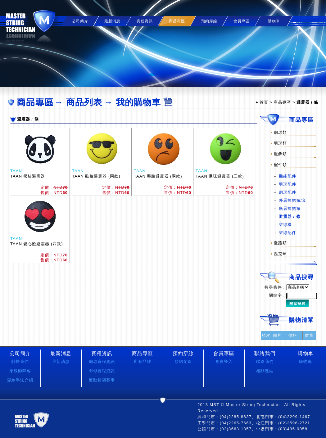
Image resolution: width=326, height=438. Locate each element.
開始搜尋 (297, 303)
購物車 (274, 21)
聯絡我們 (265, 361)
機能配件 (287, 176)
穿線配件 (287, 232)
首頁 (264, 102)
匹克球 (280, 253)
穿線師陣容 (20, 370)
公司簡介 (80, 21)
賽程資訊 (145, 21)
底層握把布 (290, 208)
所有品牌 (142, 361)
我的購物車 (138, 102)
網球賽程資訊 (102, 361)
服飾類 (280, 153)
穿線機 (285, 224)
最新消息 (112, 21)
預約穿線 (209, 21)
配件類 (280, 164)
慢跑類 (280, 243)
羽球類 (280, 143)
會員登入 (224, 361)
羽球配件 (287, 184)
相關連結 (265, 370)
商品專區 (282, 102)
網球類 (280, 132)
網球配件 (287, 192)
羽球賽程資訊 (102, 370)
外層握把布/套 (292, 200)
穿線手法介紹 (20, 380)
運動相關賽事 (102, 380)
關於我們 (20, 361)
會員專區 (241, 21)
